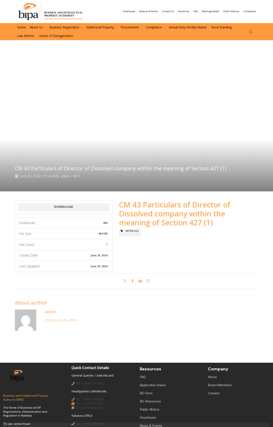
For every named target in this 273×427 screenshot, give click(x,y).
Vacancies (183, 11)
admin (65, 176)
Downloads (129, 11)
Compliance (155, 27)
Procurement (131, 27)
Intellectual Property (101, 27)
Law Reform (25, 36)
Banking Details (210, 11)
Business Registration (65, 27)
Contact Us (168, 11)
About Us (37, 27)
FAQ (195, 11)
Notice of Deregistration (55, 36)
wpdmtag (130, 230)
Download (63, 207)
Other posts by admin (61, 320)
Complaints (249, 11)
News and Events (148, 11)
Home (21, 27)
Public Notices (231, 11)
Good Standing (221, 27)
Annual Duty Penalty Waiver (188, 27)
